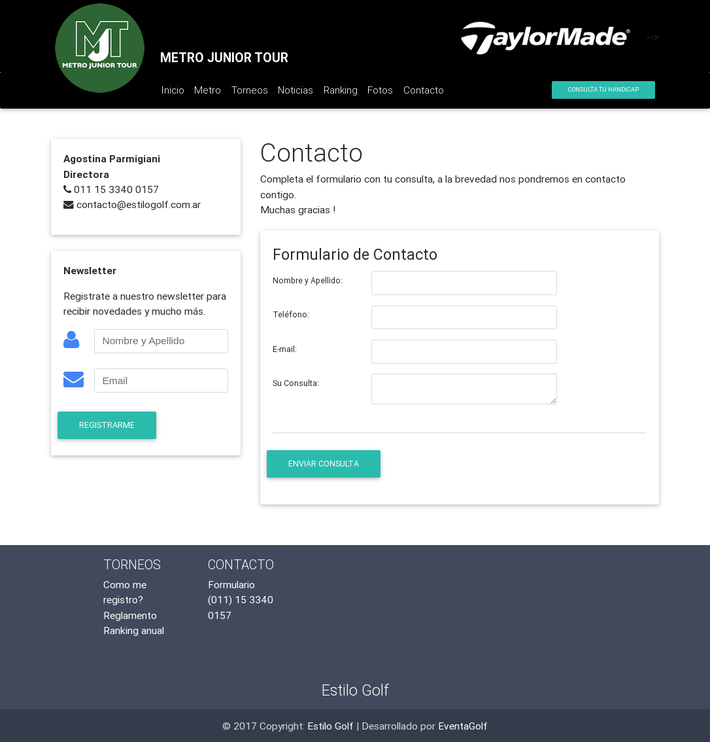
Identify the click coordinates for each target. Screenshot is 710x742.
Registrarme (107, 425)
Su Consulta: (296, 383)
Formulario (231, 584)
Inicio (175, 92)
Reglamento (130, 615)
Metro (207, 89)
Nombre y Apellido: (308, 280)
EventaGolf (463, 725)
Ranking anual (133, 630)
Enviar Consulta (323, 463)
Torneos (249, 89)
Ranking (341, 89)
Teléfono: (291, 314)
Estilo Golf (330, 725)
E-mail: (285, 349)
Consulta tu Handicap (603, 90)
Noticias (295, 89)
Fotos (380, 89)
